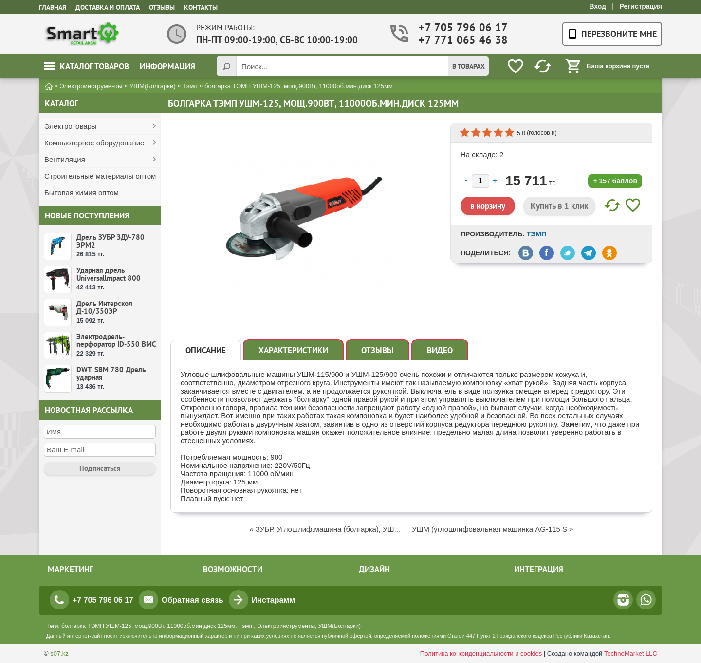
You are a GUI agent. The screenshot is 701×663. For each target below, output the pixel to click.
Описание (205, 350)
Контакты (201, 7)
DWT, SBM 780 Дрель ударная (111, 373)
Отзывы (162, 7)
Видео (440, 350)
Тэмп (536, 234)
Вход (597, 6)
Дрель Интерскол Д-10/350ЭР (104, 307)
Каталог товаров (86, 66)
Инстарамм (273, 600)
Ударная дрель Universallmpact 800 (108, 274)
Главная (52, 7)
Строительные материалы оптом (100, 176)
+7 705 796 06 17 (457, 27)
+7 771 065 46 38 (457, 40)
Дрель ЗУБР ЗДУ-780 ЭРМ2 (110, 241)
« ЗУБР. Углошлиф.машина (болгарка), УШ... (324, 529)
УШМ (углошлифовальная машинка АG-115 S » (492, 529)
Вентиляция (64, 159)
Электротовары (70, 126)
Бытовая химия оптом (81, 192)
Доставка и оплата (107, 7)
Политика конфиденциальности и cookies (481, 653)
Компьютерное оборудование (94, 143)
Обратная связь (192, 600)
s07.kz (59, 653)
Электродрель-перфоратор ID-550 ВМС (116, 340)
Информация (167, 66)
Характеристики (293, 350)
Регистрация (640, 6)
